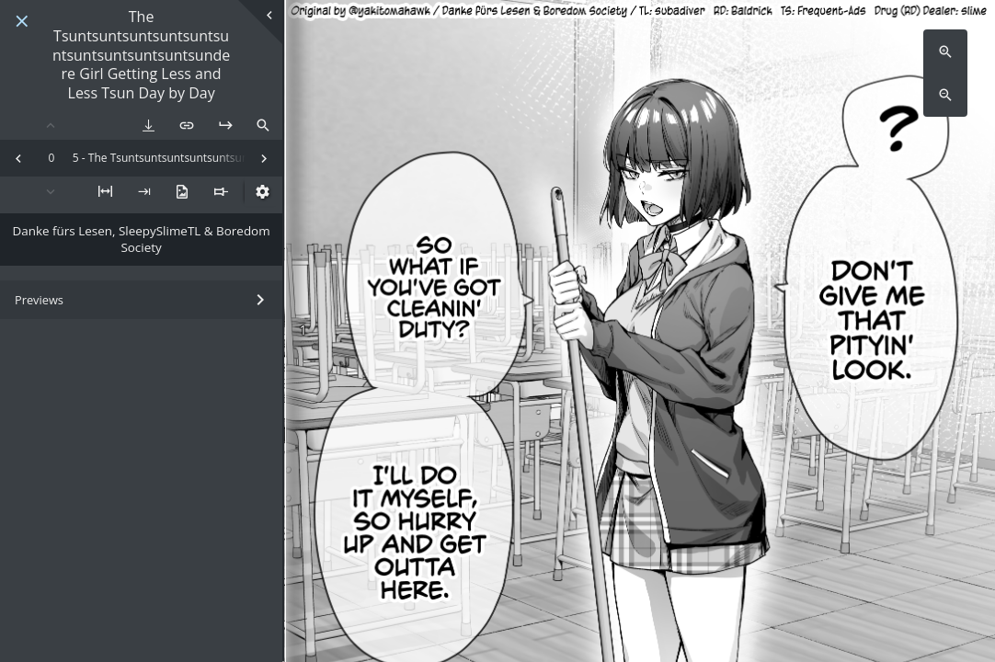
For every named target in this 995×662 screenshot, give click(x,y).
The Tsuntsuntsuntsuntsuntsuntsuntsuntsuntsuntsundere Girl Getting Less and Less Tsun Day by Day (141, 55)
